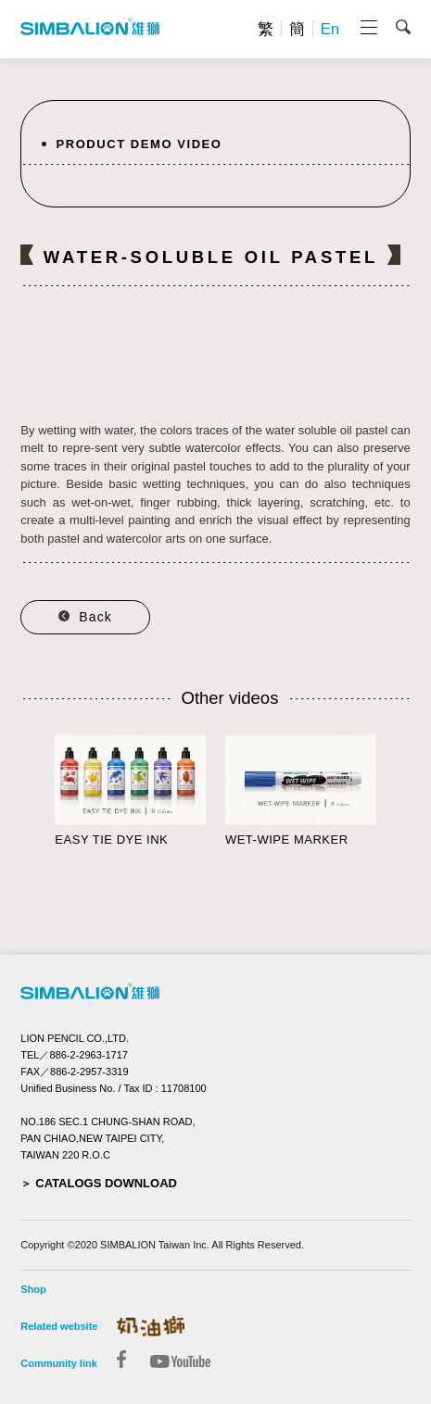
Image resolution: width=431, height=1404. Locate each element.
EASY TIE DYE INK (111, 839)
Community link (58, 1363)
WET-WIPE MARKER (287, 839)
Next (401, 798)
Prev (30, 798)
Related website (58, 1326)
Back (95, 616)
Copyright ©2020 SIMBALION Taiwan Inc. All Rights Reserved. (162, 1244)
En (329, 29)
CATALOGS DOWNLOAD (106, 1183)
